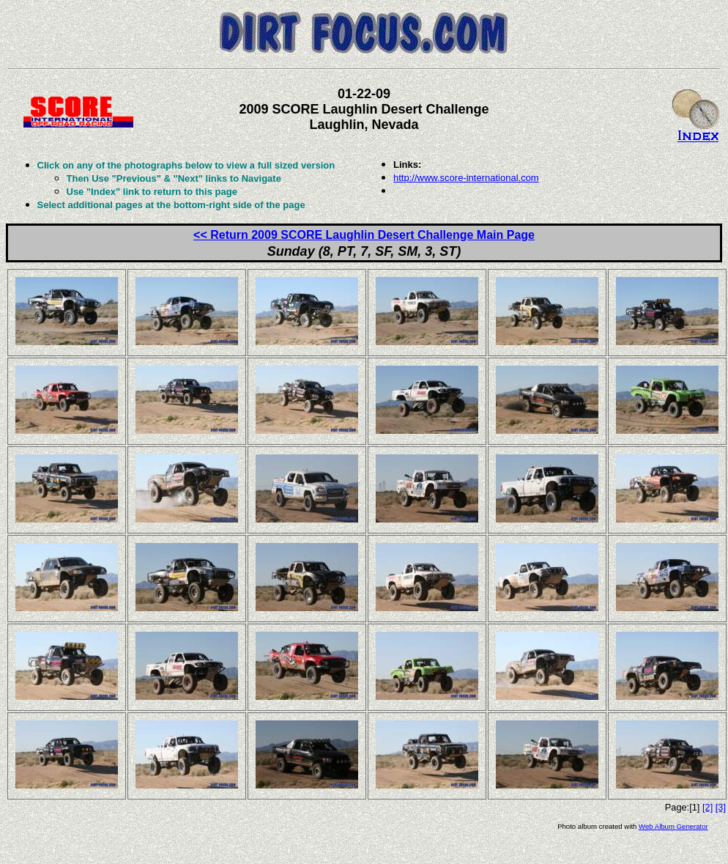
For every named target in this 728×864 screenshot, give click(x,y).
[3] (721, 807)
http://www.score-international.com (466, 177)
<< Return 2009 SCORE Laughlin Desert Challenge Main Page (364, 235)
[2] (707, 807)
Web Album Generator (673, 826)
